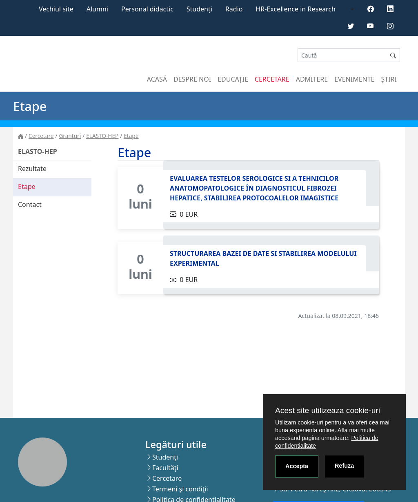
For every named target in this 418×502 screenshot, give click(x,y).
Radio (234, 8)
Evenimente (354, 79)
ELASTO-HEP (102, 136)
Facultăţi (165, 467)
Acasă (157, 79)
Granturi (70, 136)
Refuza (344, 465)
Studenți (199, 8)
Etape (131, 136)
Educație (233, 79)
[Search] (342, 55)
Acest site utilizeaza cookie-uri (327, 410)
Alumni (97, 8)
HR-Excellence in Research (296, 8)
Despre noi (192, 79)
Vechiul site (56, 8)
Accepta (296, 466)
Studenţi (165, 457)
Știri (389, 79)
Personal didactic (147, 8)
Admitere (312, 79)
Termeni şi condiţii (180, 488)
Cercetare (272, 79)
